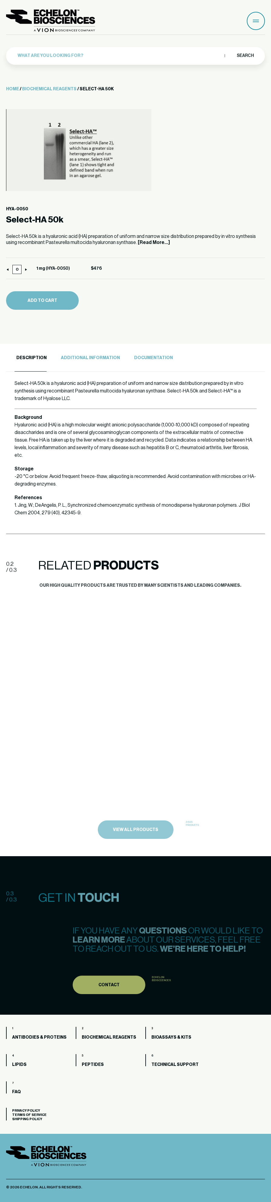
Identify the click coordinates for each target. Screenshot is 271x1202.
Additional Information (90, 358)
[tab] (31, 358)
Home (12, 89)
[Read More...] (154, 242)
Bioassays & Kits (171, 1037)
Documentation (153, 358)
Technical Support (175, 1065)
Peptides (93, 1065)
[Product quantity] (16, 269)
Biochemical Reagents (49, 89)
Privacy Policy (26, 1110)
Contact (109, 998)
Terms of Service (29, 1115)
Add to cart (42, 301)
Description (31, 358)
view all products (135, 843)
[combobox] (120, 53)
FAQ (16, 1092)
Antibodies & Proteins (39, 1037)
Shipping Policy (27, 1119)
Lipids (19, 1065)
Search (245, 53)
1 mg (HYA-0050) (53, 268)
